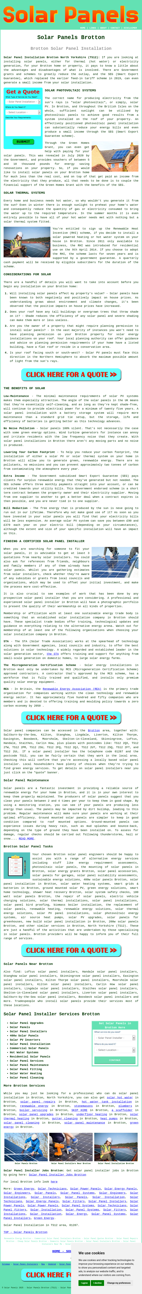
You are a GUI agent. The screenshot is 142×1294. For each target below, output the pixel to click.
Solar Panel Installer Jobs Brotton (57, 1174)
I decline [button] (97, 1283)
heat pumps (109, 1118)
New (43, 1264)
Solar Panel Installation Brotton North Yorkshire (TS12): (52, 57)
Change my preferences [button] (118, 1283)
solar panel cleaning (21, 1122)
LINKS (92, 28)
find (16, 971)
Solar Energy (76, 1214)
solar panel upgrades (36, 1114)
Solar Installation (108, 1197)
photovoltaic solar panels (54, 867)
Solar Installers (45, 1197)
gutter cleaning (65, 1118)
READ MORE (26, 838)
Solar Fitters (73, 1201)
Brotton (94, 730)
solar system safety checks (107, 892)
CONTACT (115, 28)
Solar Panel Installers (107, 1201)
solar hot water (120, 1097)
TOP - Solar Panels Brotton (25, 1232)
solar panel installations (114, 900)
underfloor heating (91, 1114)
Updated (52, 1264)
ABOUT (103, 28)
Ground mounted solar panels (63, 817)
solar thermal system (20, 221)
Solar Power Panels (85, 1188)
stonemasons (83, 1106)
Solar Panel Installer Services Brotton (52, 1014)
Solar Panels (45, 1193)
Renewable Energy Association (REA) (72, 689)
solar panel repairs (37, 1101)
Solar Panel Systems (77, 1193)
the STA (53, 654)
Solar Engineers (17, 1193)
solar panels (35, 61)
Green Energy (24, 1188)
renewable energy (17, 792)
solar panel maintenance (84, 1122)
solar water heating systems (85, 883)
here (54, 1181)
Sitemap (6, 1264)
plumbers (125, 1106)
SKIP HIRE (79, 1110)
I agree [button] (84, 1283)
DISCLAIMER (130, 28)
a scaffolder (122, 1110)
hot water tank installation (107, 1101)
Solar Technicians (52, 1188)
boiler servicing (33, 1110)
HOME (83, 28)
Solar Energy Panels (120, 1188)
